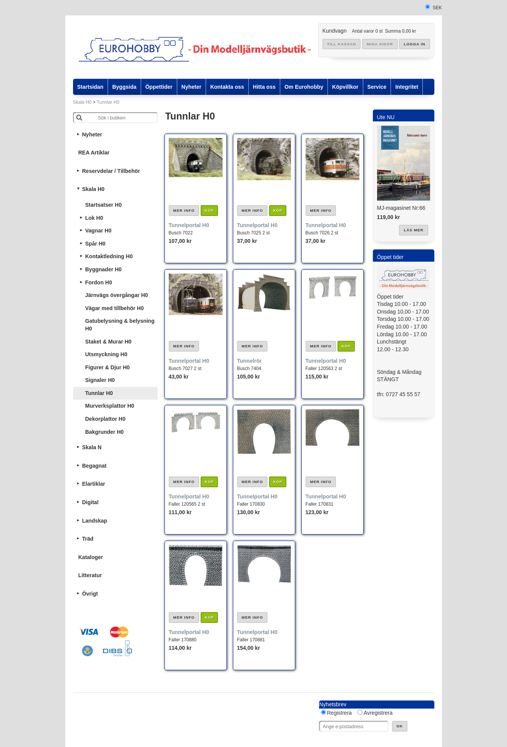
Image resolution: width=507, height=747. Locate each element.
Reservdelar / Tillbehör (111, 171)
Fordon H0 (98, 282)
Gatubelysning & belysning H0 (120, 325)
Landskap (94, 521)
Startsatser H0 (103, 205)
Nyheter (92, 134)
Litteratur (90, 575)
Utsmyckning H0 (106, 354)
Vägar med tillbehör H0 (114, 308)
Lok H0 (94, 218)
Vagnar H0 (98, 230)
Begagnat (94, 466)
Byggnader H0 (103, 269)
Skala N (92, 447)
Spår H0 (95, 244)
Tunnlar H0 (108, 102)
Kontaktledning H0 (109, 256)
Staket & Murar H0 (108, 342)
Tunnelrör (249, 361)
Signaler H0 (100, 380)
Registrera (339, 713)
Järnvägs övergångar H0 (116, 295)
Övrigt (90, 594)
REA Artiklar (94, 152)
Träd (88, 539)
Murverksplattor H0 (110, 406)
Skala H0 (82, 102)
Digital (90, 502)
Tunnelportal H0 (189, 225)
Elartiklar (93, 484)
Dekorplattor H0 (105, 419)
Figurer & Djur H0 (107, 367)
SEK (437, 7)
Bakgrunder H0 (104, 432)
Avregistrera (378, 713)
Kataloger (90, 557)
